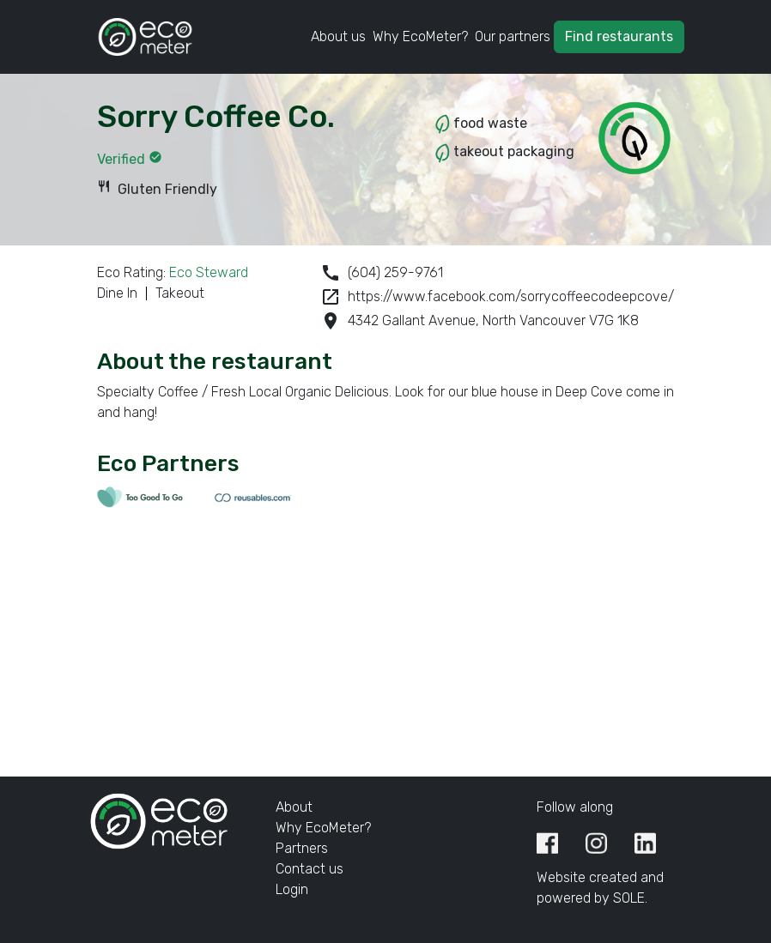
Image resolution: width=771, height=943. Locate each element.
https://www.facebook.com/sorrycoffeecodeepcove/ (497, 297)
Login (292, 889)
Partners (302, 848)
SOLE (629, 898)
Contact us (309, 869)
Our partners (512, 36)
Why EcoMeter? (420, 36)
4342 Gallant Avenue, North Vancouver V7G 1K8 (479, 321)
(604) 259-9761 (381, 273)
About (294, 807)
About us (338, 36)
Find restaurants (619, 36)
